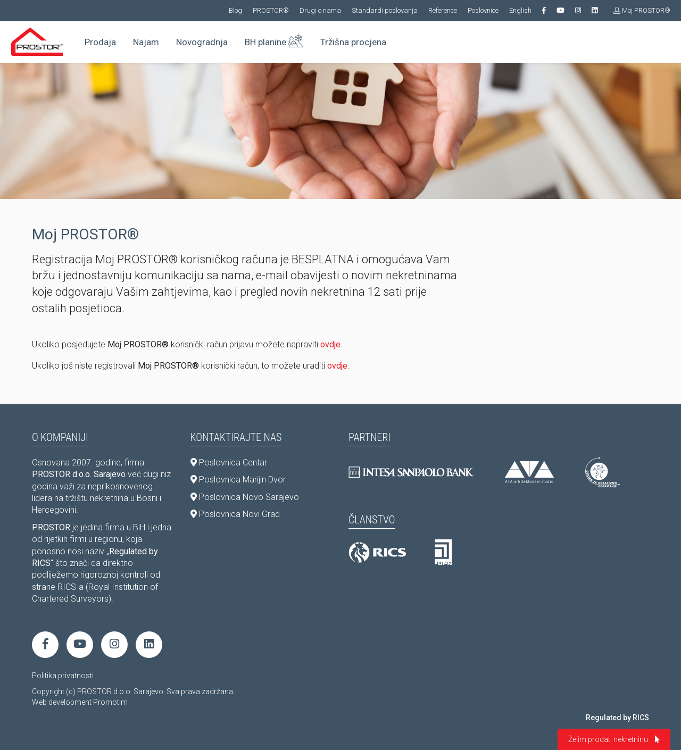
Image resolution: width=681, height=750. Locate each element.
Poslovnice (483, 10)
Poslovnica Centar (228, 462)
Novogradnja (202, 42)
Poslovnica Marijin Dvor (238, 479)
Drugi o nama (320, 10)
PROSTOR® (271, 10)
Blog (235, 10)
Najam (146, 42)
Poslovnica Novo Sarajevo (244, 497)
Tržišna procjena (353, 42)
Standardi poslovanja (385, 10)
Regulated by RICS (617, 717)
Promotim (110, 702)
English (520, 10)
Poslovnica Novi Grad (235, 514)
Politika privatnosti (63, 675)
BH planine (274, 39)
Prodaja (100, 42)
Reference (442, 10)
